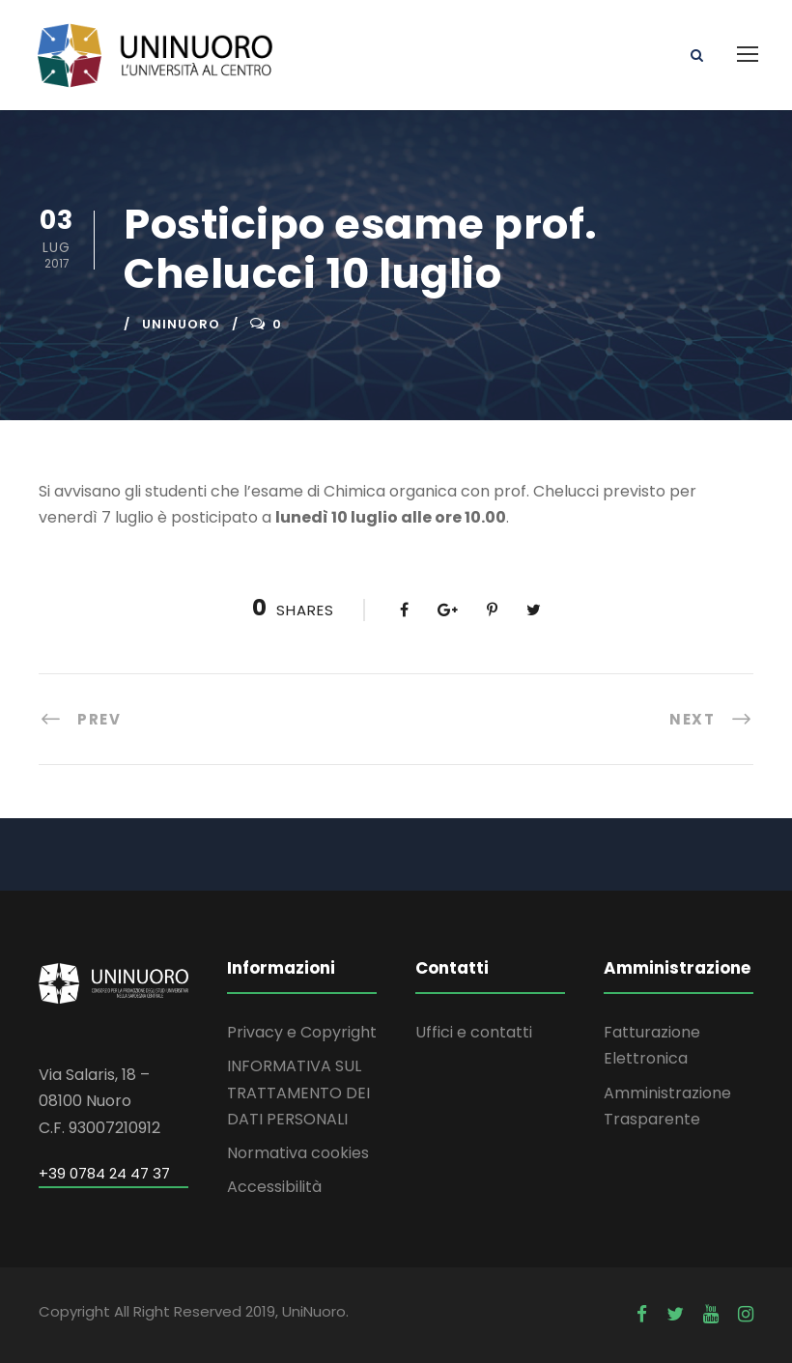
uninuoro (181, 324)
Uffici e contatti (473, 1032)
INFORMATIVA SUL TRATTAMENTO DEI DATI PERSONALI (298, 1092)
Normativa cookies (298, 1153)
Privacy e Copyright (302, 1032)
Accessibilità (274, 1187)
